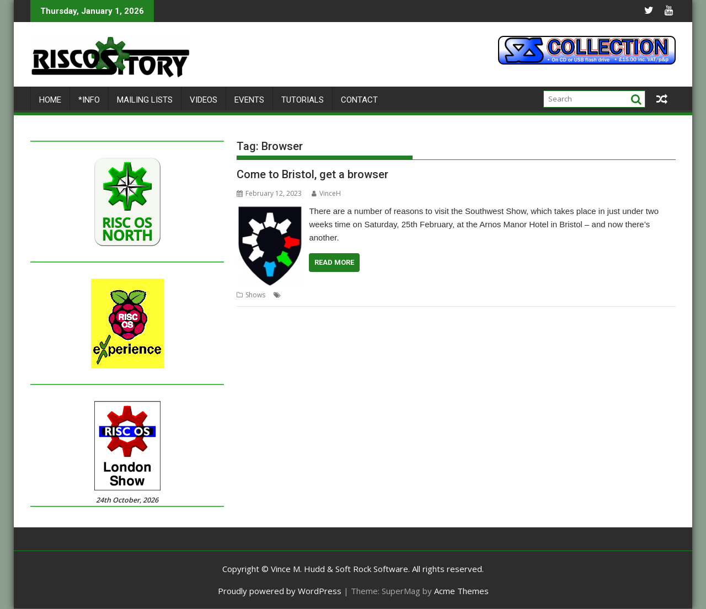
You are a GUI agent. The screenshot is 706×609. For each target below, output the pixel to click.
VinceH (326, 193)
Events (249, 100)
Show (437, 295)
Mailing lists (145, 100)
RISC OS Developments (388, 295)
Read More (334, 262)
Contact (359, 100)
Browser (321, 295)
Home (50, 100)
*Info (89, 100)
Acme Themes (461, 590)
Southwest (466, 295)
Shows (255, 295)
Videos (203, 100)
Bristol (294, 295)
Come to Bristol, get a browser (312, 174)
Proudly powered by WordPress (279, 590)
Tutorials (302, 100)
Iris (344, 295)
